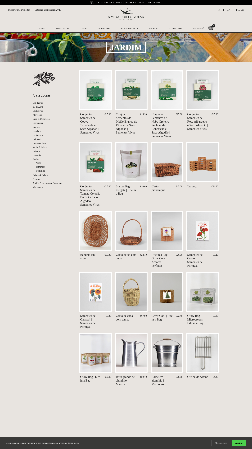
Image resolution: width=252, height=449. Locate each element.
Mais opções (221, 443)
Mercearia (37, 115)
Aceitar (239, 443)
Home (42, 28)
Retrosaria (37, 139)
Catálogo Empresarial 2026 (48, 10)
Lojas (84, 28)
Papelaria (37, 131)
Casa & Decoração (41, 119)
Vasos (38, 163)
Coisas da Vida (129, 28)
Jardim (36, 159)
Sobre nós (104, 28)
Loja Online (62, 28)
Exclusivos (38, 111)
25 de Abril (38, 107)
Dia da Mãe (38, 103)
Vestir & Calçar (40, 147)
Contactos (176, 28)
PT (237, 10)
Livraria (36, 127)
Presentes (37, 179)
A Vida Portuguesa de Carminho (47, 183)
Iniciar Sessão (199, 28)
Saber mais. (73, 443)
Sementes (40, 167)
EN (242, 10)
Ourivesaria (38, 135)
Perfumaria (38, 123)
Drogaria (37, 155)
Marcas (153, 28)
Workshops (38, 187)
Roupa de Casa (39, 143)
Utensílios (40, 171)
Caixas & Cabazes (41, 175)
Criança (36, 151)
